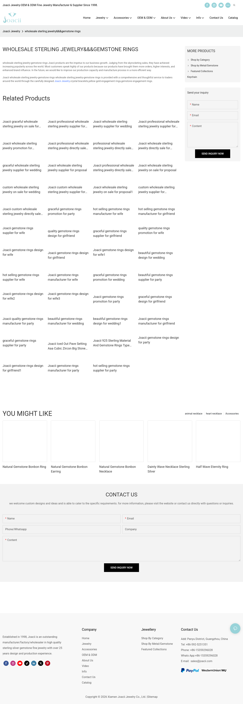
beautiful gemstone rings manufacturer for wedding (66, 321)
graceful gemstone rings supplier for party (19, 343)
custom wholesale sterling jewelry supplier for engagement (156, 189)
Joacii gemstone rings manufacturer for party (63, 368)
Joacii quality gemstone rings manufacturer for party (23, 321)
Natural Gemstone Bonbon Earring (69, 469)
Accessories (232, 413)
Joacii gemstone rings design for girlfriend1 (23, 368)
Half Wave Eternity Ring (212, 467)
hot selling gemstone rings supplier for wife (21, 277)
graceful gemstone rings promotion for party (64, 211)
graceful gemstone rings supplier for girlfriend (110, 233)
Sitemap (152, 696)
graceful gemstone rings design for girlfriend (155, 299)
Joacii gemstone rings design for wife (23, 252)
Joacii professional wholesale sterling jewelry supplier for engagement (68, 124)
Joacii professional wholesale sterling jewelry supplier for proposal (158, 124)
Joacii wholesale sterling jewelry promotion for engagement (20, 146)
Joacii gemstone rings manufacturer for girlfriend (156, 321)
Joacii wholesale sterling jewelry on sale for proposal (157, 168)
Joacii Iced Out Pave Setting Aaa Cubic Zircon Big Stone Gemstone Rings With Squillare (67, 346)
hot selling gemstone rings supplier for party (111, 368)
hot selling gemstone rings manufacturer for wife (111, 211)
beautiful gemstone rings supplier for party (155, 277)
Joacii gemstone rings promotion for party (108, 299)
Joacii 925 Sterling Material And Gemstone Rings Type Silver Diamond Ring (112, 343)
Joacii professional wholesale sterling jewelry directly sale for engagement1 (113, 168)
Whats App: (188, 655)
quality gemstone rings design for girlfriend (63, 233)
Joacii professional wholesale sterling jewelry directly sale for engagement (68, 146)
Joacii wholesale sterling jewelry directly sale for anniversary (155, 146)
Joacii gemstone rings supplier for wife (18, 230)
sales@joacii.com (201, 661)
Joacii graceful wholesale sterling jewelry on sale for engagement (21, 124)
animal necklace (193, 413)
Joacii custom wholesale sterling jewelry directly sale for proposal (22, 211)
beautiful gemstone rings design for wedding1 (110, 321)
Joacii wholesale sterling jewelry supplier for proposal (67, 168)
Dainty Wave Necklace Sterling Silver (169, 469)
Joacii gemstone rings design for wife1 (113, 252)
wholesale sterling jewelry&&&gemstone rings (53, 31)
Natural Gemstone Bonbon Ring (24, 467)
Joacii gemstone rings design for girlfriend (68, 255)
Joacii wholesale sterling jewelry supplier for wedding (112, 124)
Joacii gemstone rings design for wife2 (23, 296)
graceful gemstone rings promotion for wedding (110, 277)
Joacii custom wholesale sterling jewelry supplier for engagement (66, 189)
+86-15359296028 (206, 655)
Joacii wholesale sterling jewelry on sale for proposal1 (113, 189)
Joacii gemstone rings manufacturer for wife (63, 277)
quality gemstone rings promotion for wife (154, 230)
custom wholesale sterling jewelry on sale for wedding (21, 189)
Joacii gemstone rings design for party (158, 340)
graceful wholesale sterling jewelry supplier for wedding (22, 168)
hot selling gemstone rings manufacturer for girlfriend (156, 211)
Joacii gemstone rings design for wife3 (68, 296)
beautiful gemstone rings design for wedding (155, 255)
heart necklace (214, 413)
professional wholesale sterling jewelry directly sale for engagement (112, 146)
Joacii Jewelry (11, 31)
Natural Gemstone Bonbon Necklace (117, 469)
